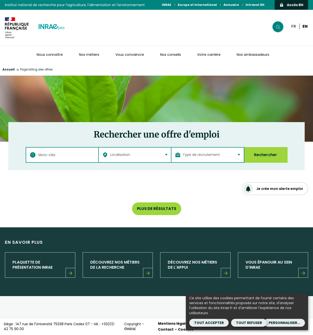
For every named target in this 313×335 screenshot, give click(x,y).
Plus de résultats (156, 208)
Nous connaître (50, 54)
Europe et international (197, 5)
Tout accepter (209, 322)
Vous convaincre (129, 54)
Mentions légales (174, 323)
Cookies (185, 329)
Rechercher (265, 155)
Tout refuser (249, 322)
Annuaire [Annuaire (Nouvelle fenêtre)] (231, 5)
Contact (166, 329)
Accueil (8, 69)
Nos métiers (89, 54)
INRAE (166, 5)
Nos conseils (170, 54)
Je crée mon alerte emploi (273, 188)
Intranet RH (255, 5)
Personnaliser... (284, 322)
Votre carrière (209, 54)
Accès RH (291, 4)
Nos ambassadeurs (253, 54)
